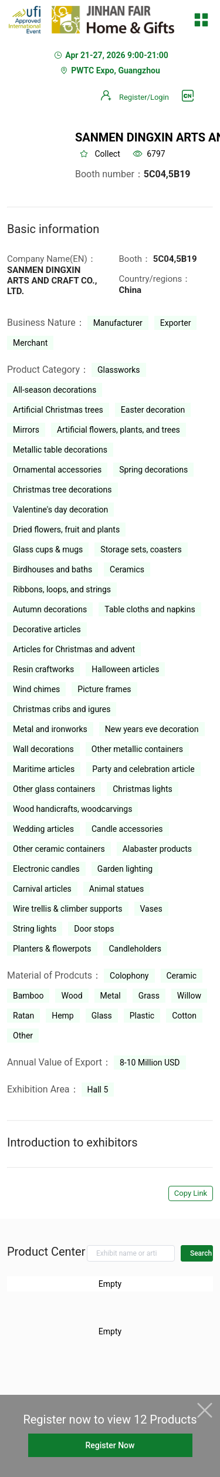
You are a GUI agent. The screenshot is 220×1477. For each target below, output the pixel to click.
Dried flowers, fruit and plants (66, 529)
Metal (110, 995)
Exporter (175, 323)
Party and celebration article (143, 769)
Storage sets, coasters (140, 549)
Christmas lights (142, 789)
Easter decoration (153, 409)
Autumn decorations (50, 609)
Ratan (23, 1015)
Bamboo (28, 995)
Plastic (142, 1015)
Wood (71, 995)
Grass (149, 995)
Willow (189, 995)
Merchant (30, 343)
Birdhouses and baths (52, 569)
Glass (102, 1015)
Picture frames (104, 689)
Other (23, 1035)
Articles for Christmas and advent (74, 649)
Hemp (63, 1015)
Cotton (184, 1015)
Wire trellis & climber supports (68, 908)
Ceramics (127, 569)
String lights (34, 928)
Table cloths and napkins (149, 609)
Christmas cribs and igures (61, 709)
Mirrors (26, 429)
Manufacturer (118, 323)
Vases (151, 908)
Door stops (94, 928)
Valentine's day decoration (60, 509)
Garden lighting (125, 869)
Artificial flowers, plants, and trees (118, 429)
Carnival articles (42, 888)
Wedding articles (43, 829)
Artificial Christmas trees (58, 409)
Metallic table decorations (60, 449)
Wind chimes (36, 689)
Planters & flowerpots (52, 948)
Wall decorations (43, 749)
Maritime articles (44, 769)
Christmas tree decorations (62, 489)
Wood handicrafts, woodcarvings (72, 809)
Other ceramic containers (59, 849)
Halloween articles (125, 669)
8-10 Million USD (150, 1062)
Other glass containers (54, 789)
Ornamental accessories (57, 469)
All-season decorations (54, 389)
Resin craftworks (43, 669)
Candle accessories (127, 829)
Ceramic (182, 975)
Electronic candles (46, 869)
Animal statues (116, 888)
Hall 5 (98, 1089)
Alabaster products (157, 849)
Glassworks (118, 370)
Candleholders (135, 948)
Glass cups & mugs (48, 549)
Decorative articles (47, 629)
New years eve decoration (152, 729)
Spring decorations (153, 469)
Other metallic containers (137, 749)
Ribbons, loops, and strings (62, 589)
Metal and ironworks (50, 729)
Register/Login (144, 97)
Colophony (129, 975)
